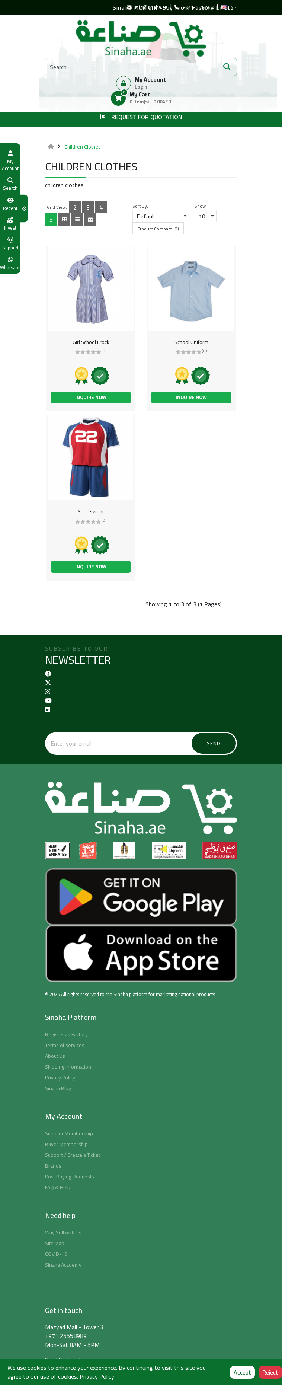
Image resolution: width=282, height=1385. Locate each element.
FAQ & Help (57, 1187)
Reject (270, 1372)
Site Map (54, 1243)
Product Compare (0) (158, 228)
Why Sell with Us (63, 1232)
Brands (53, 1166)
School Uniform (191, 342)
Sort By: (140, 206)
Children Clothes (82, 147)
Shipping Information (68, 1067)
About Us (55, 1056)
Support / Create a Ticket (72, 1155)
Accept (242, 1372)
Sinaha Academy (63, 1265)
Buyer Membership (66, 1144)
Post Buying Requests (69, 1176)
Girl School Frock (91, 342)
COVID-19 (56, 1254)
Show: (201, 206)
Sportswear (91, 511)
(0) (104, 351)
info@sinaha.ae (147, 7)
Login (141, 86)
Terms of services (64, 1045)
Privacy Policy (60, 1077)
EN (227, 7)
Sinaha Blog (58, 1088)
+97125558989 (194, 7)
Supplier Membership (69, 1133)
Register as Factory (66, 1034)
